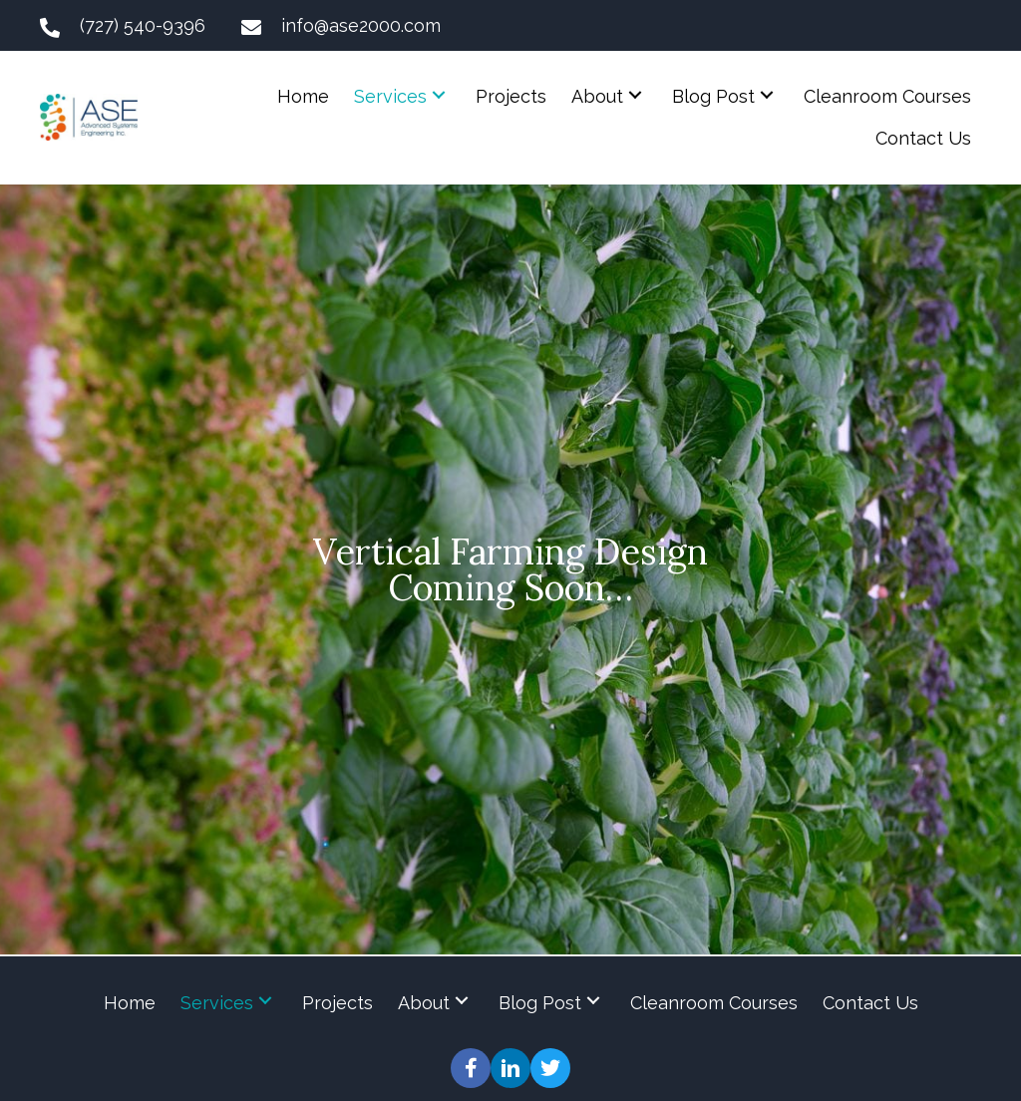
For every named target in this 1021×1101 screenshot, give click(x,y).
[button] (439, 94)
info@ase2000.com (361, 25)
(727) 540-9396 (142, 25)
